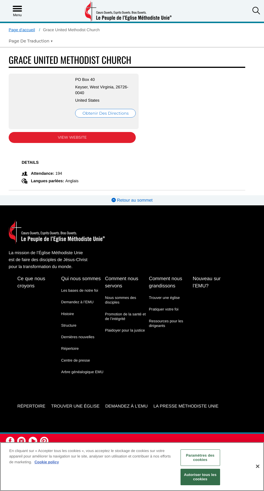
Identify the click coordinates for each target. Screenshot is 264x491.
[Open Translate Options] (31, 41)
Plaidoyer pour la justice (125, 330)
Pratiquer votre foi (164, 309)
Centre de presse (75, 360)
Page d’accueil (22, 29)
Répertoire (70, 348)
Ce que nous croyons (31, 282)
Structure (69, 325)
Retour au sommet (132, 200)
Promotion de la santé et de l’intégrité (125, 316)
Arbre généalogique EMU (82, 372)
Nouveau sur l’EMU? (206, 282)
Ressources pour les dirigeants (166, 323)
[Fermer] (257, 466)
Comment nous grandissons (165, 282)
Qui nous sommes (81, 278)
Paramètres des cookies (200, 457)
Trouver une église (164, 297)
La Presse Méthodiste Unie (185, 406)
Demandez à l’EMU (77, 302)
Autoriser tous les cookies (200, 477)
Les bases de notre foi (79, 290)
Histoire (67, 314)
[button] (256, 11)
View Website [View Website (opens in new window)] (72, 137)
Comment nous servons (121, 282)
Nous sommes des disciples (120, 299)
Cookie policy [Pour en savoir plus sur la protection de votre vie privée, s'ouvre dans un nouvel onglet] (46, 462)
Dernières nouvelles (77, 337)
